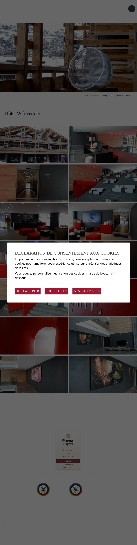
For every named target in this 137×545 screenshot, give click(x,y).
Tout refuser (56, 291)
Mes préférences (87, 291)
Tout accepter (28, 291)
